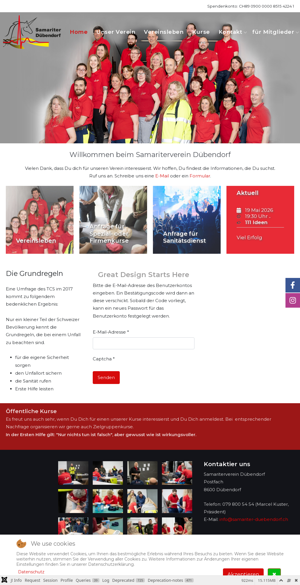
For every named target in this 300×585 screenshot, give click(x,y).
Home (79, 32)
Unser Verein (115, 32)
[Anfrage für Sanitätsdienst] (187, 220)
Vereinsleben (163, 32)
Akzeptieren (243, 574)
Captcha (104, 359)
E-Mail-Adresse (111, 332)
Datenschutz (31, 572)
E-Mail (162, 176)
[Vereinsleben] (40, 220)
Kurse (201, 32)
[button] (73, 473)
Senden (106, 377)
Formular (200, 176)
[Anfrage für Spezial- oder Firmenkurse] (113, 220)
